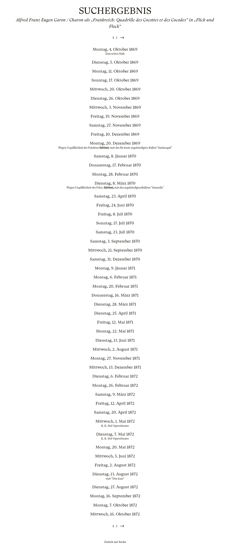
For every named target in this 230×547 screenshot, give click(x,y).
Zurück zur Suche (115, 542)
